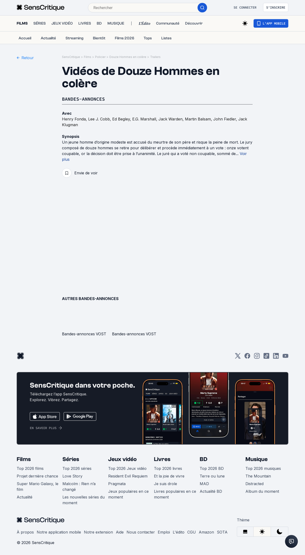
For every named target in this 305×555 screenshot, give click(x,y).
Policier (100, 57)
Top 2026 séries (77, 468)
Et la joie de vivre (169, 476)
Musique (256, 459)
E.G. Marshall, (145, 119)
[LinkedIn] (276, 357)
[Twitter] (238, 357)
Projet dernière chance (37, 476)
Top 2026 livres (168, 468)
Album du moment (262, 491)
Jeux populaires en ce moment (128, 494)
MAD (204, 483)
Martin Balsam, (199, 119)
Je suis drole (165, 483)
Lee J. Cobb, (100, 119)
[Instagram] (257, 357)
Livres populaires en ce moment (175, 494)
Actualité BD (211, 491)
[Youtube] (285, 357)
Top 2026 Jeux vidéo (127, 468)
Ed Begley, (122, 119)
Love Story (72, 476)
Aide (120, 532)
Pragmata (117, 483)
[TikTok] (266, 357)
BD (203, 459)
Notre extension (98, 532)
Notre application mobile (59, 532)
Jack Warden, (171, 119)
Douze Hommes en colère (127, 57)
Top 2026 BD (212, 468)
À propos (25, 532)
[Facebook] (247, 357)
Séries (70, 459)
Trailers (155, 57)
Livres (162, 459)
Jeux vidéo (122, 459)
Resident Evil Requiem (127, 476)
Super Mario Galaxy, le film (37, 486)
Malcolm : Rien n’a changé (79, 486)
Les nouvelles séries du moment (83, 500)
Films (87, 57)
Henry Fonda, (75, 119)
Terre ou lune (212, 476)
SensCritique (71, 57)
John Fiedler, (225, 119)
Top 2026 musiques (263, 468)
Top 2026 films (30, 468)
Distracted (254, 483)
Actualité (24, 497)
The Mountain (258, 476)
